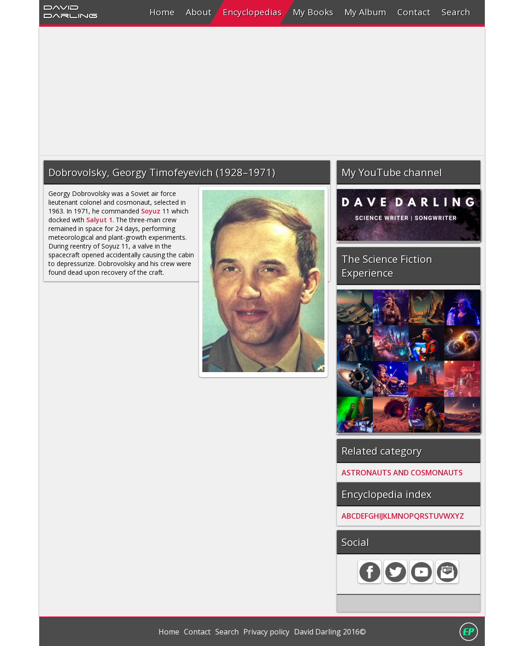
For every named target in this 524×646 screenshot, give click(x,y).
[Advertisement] (261, 91)
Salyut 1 (99, 219)
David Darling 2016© (330, 632)
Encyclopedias (252, 12)
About (199, 12)
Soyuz (150, 211)
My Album (365, 12)
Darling (70, 15)
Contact (413, 12)
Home (162, 12)
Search (456, 12)
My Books (313, 12)
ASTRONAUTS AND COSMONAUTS (402, 473)
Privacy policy (266, 632)
